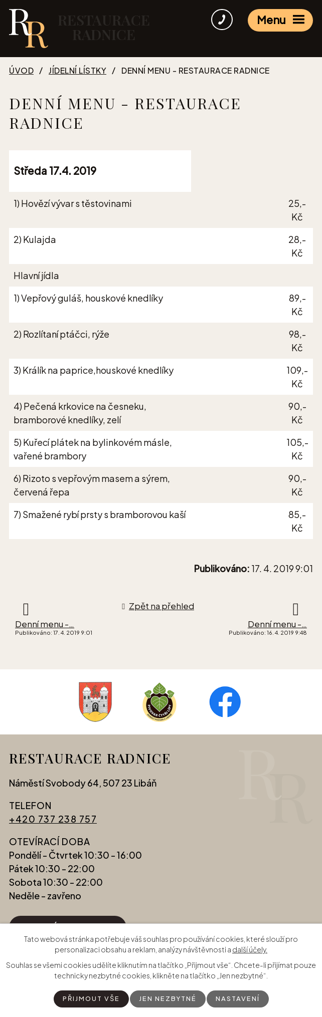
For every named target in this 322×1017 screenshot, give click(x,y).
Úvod (21, 71)
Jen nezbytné (168, 998)
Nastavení (240, 998)
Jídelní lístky (77, 71)
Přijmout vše (89, 998)
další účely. (249, 948)
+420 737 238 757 (53, 822)
